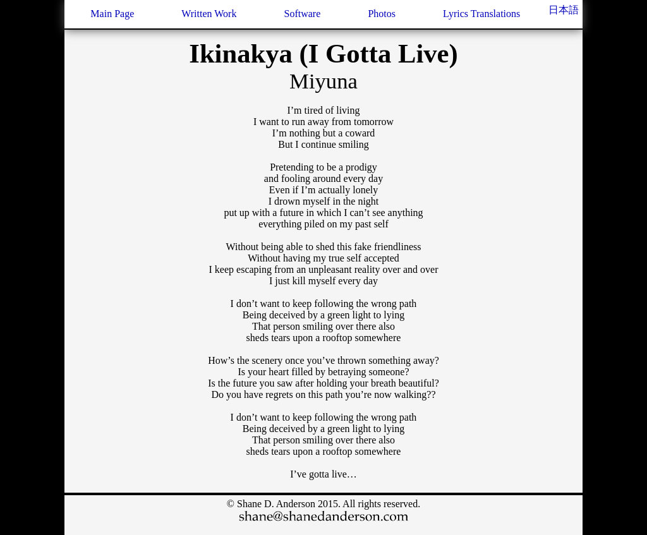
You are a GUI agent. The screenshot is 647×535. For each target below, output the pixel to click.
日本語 (563, 9)
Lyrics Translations (481, 13)
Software (302, 13)
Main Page (112, 13)
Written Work (208, 13)
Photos (382, 13)
